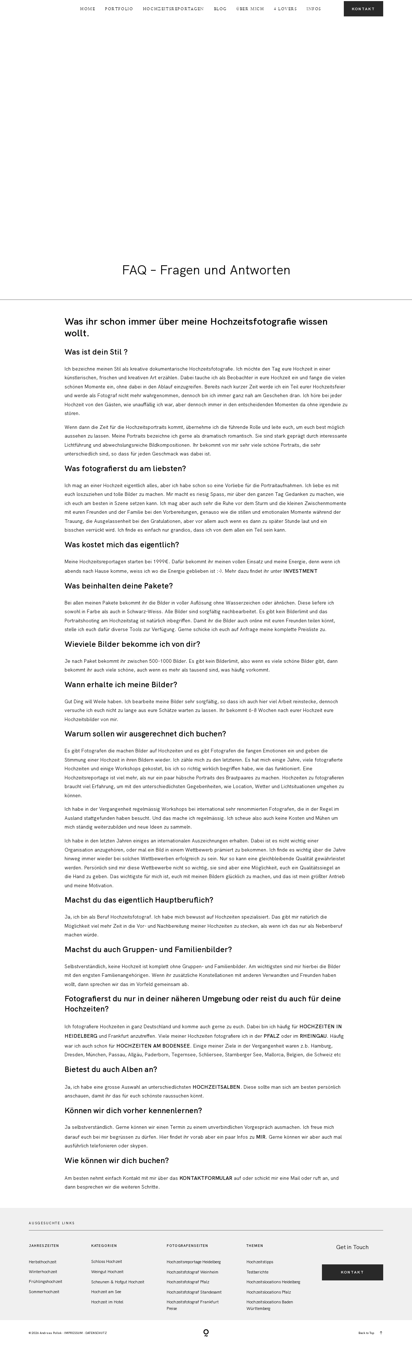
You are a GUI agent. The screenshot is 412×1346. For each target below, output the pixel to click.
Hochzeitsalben (216, 1087)
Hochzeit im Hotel (107, 1301)
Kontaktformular (205, 1178)
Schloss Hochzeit (106, 1261)
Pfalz (272, 1036)
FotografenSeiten (188, 1245)
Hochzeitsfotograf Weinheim (192, 1272)
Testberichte (257, 1272)
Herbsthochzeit (43, 1261)
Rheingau (313, 1036)
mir (260, 1137)
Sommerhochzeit (44, 1291)
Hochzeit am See (106, 1291)
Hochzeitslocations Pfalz (268, 1292)
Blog (220, 9)
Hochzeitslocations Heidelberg (273, 1281)
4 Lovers (285, 9)
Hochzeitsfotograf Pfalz (188, 1281)
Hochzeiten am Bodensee (153, 1045)
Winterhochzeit (43, 1271)
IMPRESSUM (73, 1333)
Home (87, 9)
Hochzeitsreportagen (173, 9)
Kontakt (363, 8)
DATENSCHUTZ (96, 1333)
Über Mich (250, 9)
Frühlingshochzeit (45, 1281)
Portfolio (119, 9)
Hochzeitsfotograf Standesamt (194, 1292)
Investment (300, 571)
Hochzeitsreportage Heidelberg (194, 1261)
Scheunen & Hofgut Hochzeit (117, 1281)
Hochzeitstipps (259, 1261)
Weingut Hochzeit (107, 1271)
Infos (314, 9)
